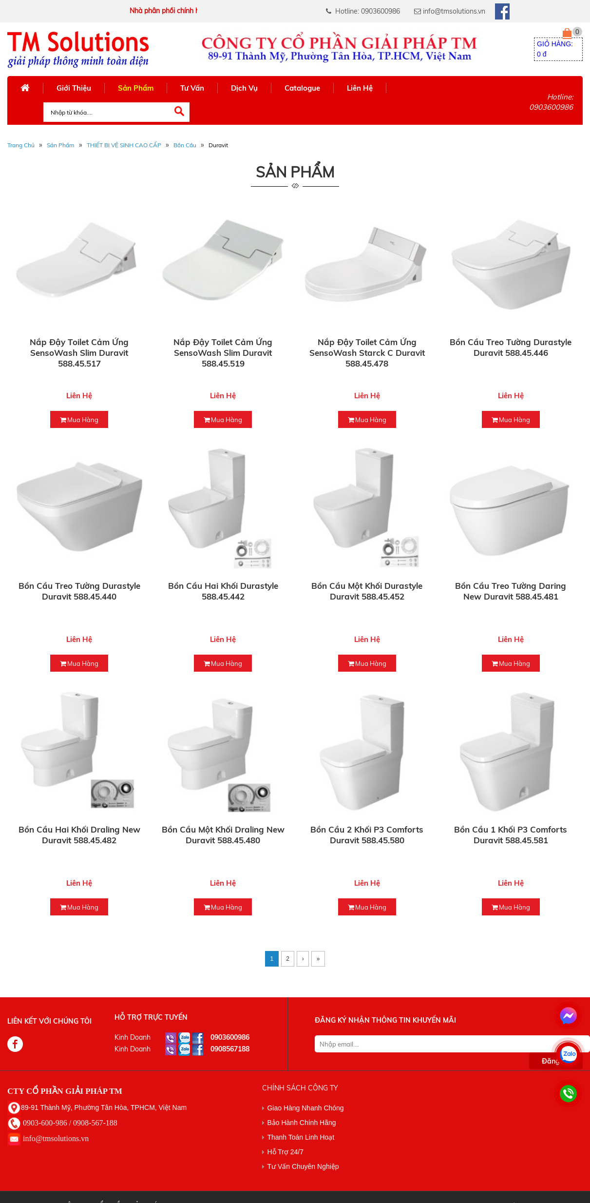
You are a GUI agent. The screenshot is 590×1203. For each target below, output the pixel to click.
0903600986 (229, 1037)
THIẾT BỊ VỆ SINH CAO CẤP (124, 145)
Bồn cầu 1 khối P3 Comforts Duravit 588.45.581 (510, 834)
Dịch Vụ (244, 88)
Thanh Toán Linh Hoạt (300, 1137)
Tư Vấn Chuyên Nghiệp (303, 1166)
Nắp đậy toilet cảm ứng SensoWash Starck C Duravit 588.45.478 (367, 353)
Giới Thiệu (74, 88)
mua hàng (79, 420)
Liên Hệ (360, 88)
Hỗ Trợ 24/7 (285, 1152)
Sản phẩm (61, 145)
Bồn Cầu (184, 145)
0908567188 (229, 1049)
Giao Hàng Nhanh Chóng (305, 1108)
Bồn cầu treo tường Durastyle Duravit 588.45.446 (510, 347)
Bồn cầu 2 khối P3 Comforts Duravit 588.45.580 (366, 834)
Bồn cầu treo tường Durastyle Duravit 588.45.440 (79, 591)
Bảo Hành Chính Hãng (301, 1122)
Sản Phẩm (135, 88)
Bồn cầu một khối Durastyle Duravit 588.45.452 (366, 591)
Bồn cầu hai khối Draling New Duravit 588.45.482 (79, 834)
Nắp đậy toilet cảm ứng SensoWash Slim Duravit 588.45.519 (222, 353)
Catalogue (302, 88)
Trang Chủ (21, 145)
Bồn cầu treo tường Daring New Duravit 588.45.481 (510, 591)
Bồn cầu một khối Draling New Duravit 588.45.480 (223, 834)
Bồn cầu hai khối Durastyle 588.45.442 (223, 591)
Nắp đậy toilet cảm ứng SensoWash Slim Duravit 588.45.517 (79, 353)
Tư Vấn (192, 88)
